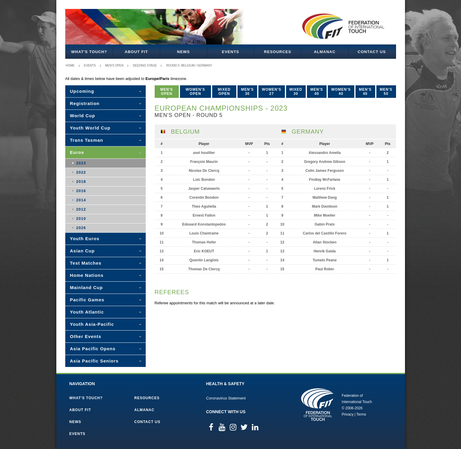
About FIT (136, 52)
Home (70, 65)
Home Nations (87, 275)
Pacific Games (87, 299)
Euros (77, 152)
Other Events (85, 336)
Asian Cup (82, 250)
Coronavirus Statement (226, 398)
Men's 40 (317, 91)
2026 (81, 228)
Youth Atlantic (87, 311)
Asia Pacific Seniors (94, 360)
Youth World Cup (90, 127)
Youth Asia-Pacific (92, 324)
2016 (81, 191)
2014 (81, 200)
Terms (361, 414)
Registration (85, 103)
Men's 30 (247, 91)
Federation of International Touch (317, 404)
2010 (81, 218)
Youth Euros (85, 238)
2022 (81, 172)
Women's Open (195, 91)
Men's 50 (386, 91)
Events (230, 52)
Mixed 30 (295, 91)
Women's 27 (271, 91)
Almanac (325, 52)
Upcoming (82, 91)
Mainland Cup (86, 287)
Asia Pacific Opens (93, 348)
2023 (81, 163)
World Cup (82, 115)
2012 (81, 209)
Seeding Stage (145, 65)
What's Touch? (89, 52)
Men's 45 (365, 91)
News (183, 52)
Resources (277, 52)
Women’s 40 (341, 91)
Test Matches (86, 263)
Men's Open (114, 65)
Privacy (347, 414)
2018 (81, 181)
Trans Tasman (86, 140)
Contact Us (372, 52)
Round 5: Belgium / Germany (189, 65)
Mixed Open (224, 91)
